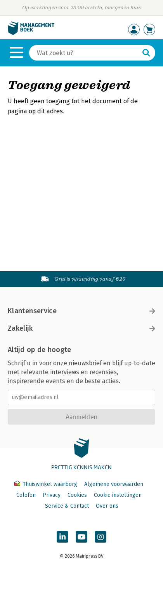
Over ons (107, 506)
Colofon (26, 495)
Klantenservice (81, 311)
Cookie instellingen (118, 495)
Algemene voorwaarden (113, 484)
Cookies (77, 495)
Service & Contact (67, 506)
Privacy (52, 495)
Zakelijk (81, 328)
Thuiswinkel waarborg (46, 484)
